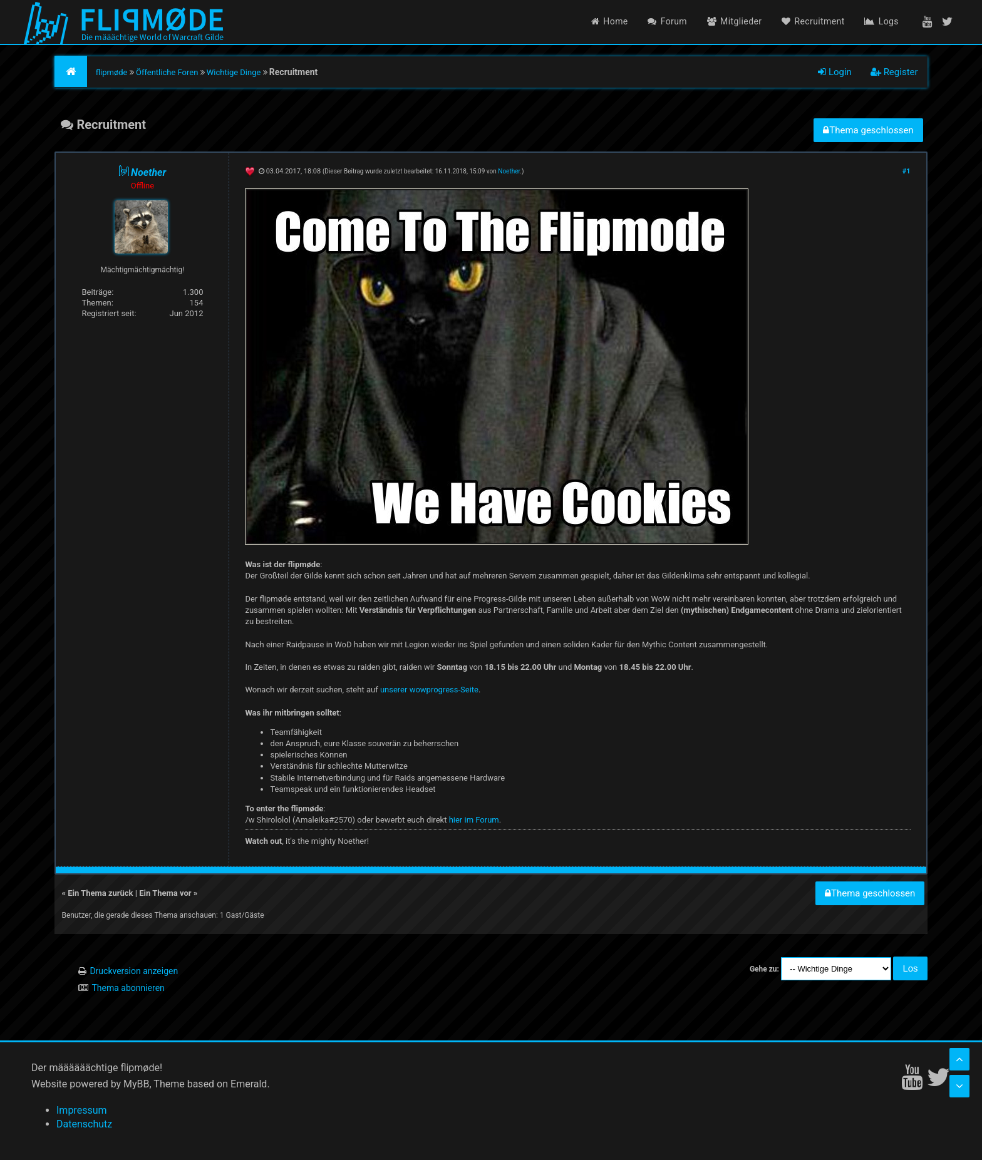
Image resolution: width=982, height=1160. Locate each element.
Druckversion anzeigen (134, 971)
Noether (509, 171)
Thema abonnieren (127, 988)
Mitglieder (734, 21)
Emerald (248, 1084)
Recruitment (813, 21)
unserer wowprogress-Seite (429, 689)
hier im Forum (474, 819)
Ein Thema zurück (100, 893)
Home (609, 21)
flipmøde (112, 72)
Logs (881, 21)
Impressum (81, 1110)
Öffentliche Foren (167, 72)
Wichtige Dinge (234, 72)
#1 (906, 171)
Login (835, 72)
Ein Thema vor (165, 893)
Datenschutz (84, 1124)
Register (894, 72)
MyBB (136, 1084)
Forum (667, 21)
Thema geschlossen (868, 130)
